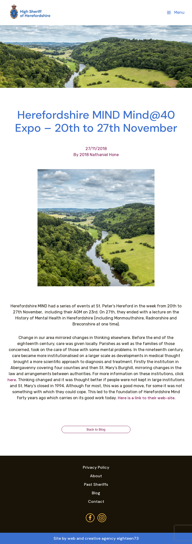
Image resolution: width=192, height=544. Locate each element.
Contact (96, 501)
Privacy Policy (96, 467)
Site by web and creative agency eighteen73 (96, 538)
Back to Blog (96, 429)
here (12, 379)
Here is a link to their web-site (146, 397)
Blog (96, 493)
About (96, 476)
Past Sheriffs (96, 484)
